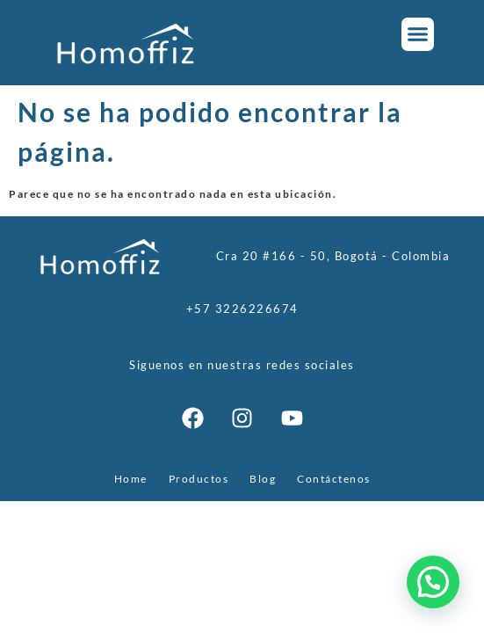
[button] (418, 34)
